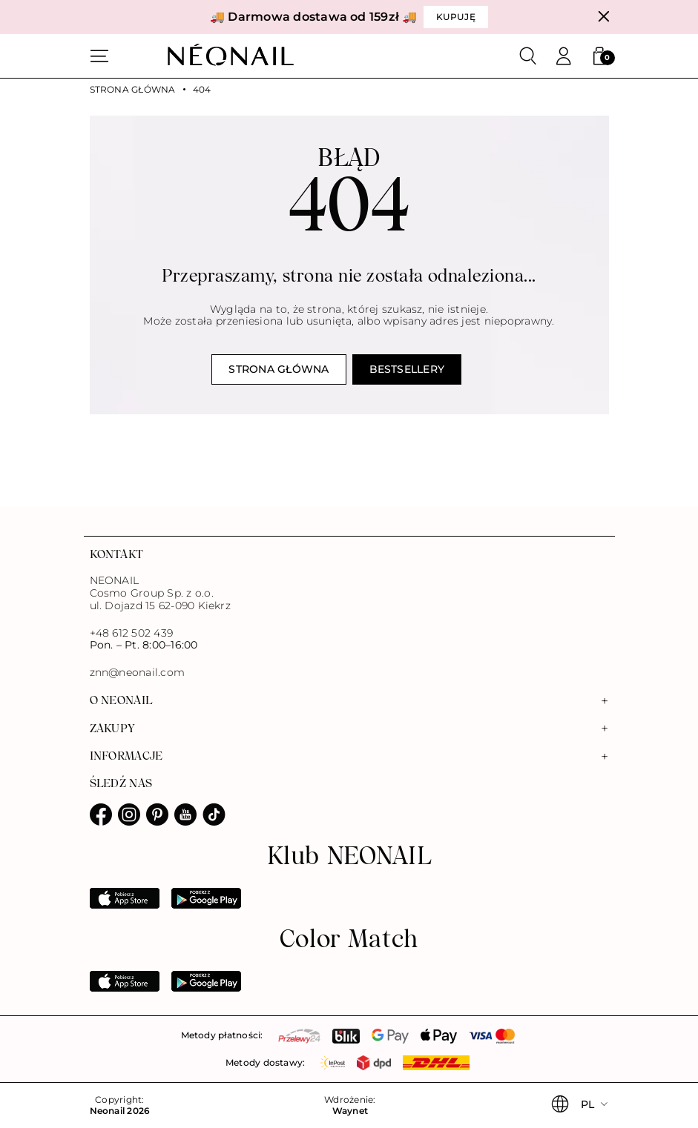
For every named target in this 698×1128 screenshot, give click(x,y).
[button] (599, 56)
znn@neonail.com (137, 672)
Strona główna (133, 89)
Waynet (350, 1111)
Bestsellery (407, 369)
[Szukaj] (528, 56)
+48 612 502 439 (132, 633)
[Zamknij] (603, 17)
